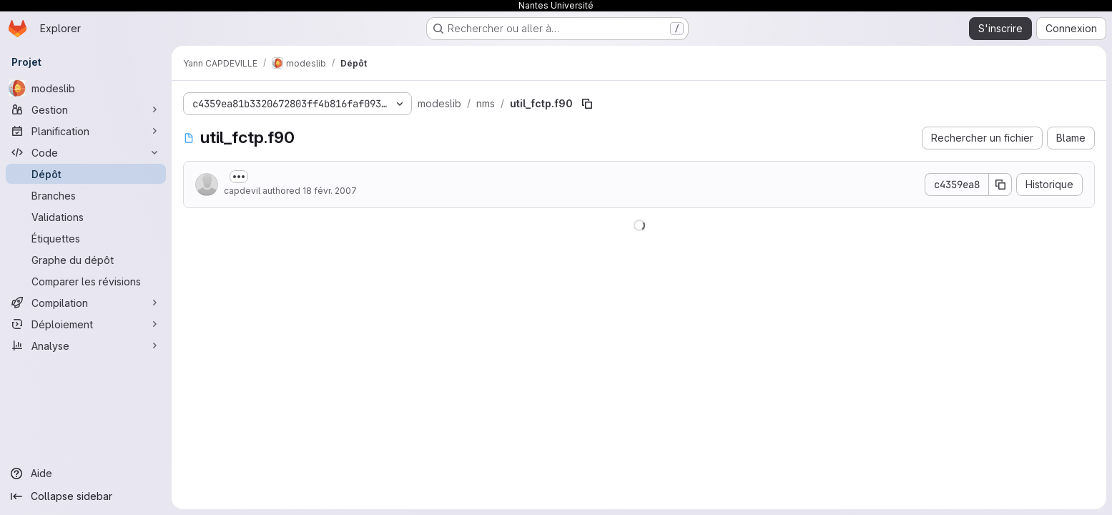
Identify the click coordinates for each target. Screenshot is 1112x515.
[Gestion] (86, 109)
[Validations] (86, 217)
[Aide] (86, 474)
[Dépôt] (86, 174)
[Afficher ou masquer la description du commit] (239, 176)
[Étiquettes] (86, 238)
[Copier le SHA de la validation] (1000, 184)
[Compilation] (86, 303)
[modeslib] (86, 88)
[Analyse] (86, 345)
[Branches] (86, 195)
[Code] (86, 152)
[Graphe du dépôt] (86, 260)
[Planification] (86, 131)
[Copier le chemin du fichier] (587, 103)
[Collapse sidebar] (86, 496)
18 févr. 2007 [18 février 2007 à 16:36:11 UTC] (329, 190)
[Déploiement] (86, 324)
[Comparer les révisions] (86, 281)
